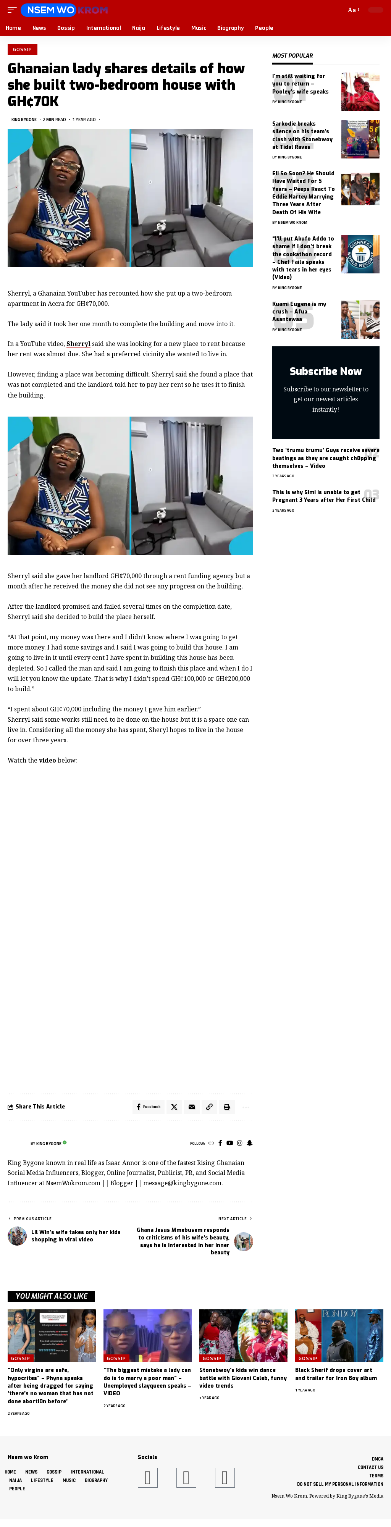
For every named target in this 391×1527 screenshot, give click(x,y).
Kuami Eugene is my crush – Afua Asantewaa (299, 312)
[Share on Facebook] (145, 1108)
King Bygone (25, 120)
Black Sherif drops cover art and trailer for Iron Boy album (336, 1376)
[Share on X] (171, 1108)
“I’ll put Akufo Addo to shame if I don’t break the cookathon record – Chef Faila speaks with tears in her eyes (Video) (303, 258)
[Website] (209, 1146)
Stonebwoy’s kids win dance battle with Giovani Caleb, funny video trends (243, 1380)
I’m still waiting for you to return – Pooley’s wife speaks (300, 84)
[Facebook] (218, 1146)
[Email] (189, 1108)
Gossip (23, 49)
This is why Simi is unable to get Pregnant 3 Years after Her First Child (324, 496)
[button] (14, 10)
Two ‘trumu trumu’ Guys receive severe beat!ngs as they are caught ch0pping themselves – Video (326, 458)
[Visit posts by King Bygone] (17, 1145)
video (47, 761)
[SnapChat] (249, 1146)
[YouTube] (228, 1146)
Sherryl (78, 345)
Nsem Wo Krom (292, 222)
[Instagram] (238, 1146)
